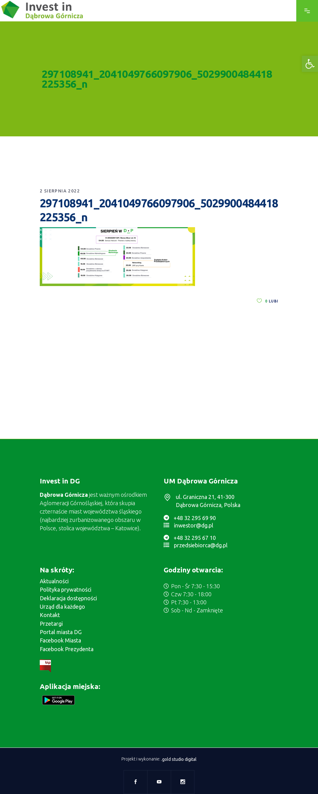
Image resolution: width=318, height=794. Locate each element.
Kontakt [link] (50, 615)
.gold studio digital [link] (179, 759)
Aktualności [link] (54, 581)
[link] (310, 64)
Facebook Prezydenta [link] (66, 649)
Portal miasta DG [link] (61, 632)
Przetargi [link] (51, 623)
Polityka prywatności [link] (65, 589)
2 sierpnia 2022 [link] (60, 190)
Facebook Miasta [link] (60, 640)
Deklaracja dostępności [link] (68, 598)
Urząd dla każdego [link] (62, 606)
